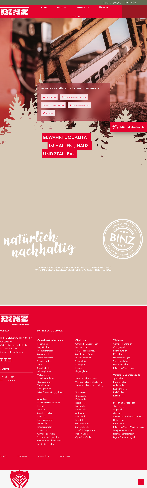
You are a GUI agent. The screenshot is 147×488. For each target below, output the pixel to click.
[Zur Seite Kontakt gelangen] (76, 16)
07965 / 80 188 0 (111, 2)
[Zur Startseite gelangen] (14, 11)
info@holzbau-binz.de (11, 351)
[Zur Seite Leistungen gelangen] (83, 7)
